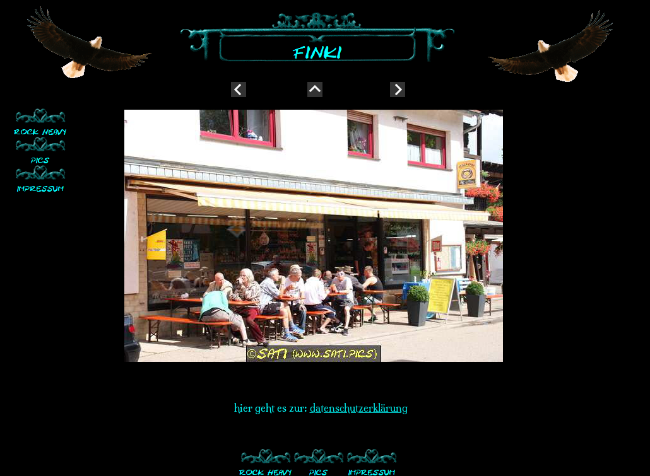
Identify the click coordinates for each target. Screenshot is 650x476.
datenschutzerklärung (359, 408)
